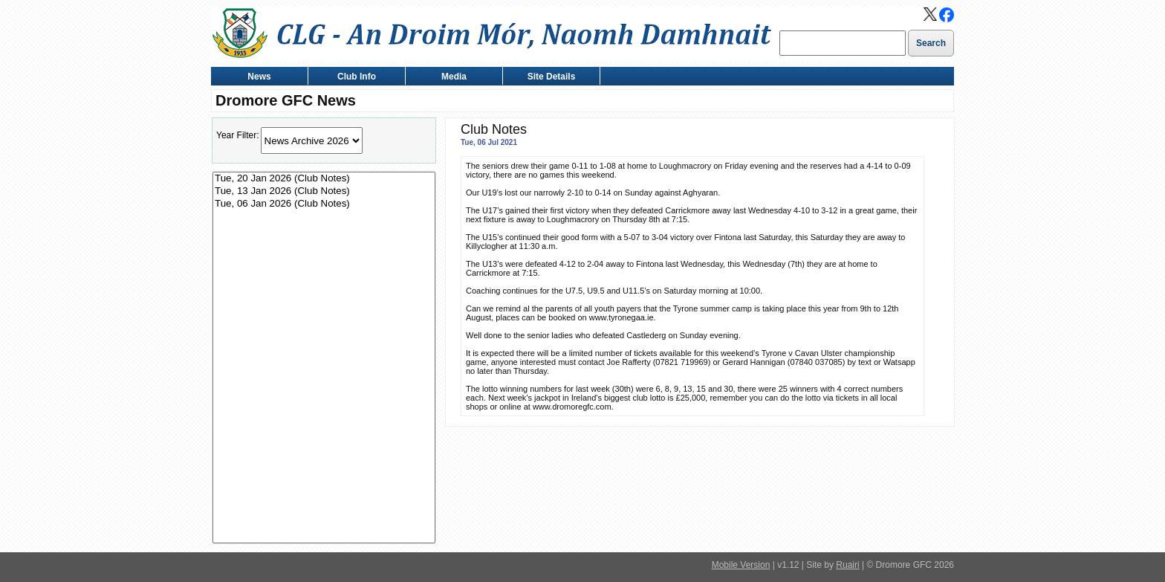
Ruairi (847, 565)
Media (451, 77)
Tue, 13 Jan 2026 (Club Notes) (324, 191)
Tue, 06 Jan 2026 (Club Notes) (324, 204)
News (256, 77)
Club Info (353, 77)
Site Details (548, 77)
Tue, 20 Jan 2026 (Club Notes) (324, 178)
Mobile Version (741, 565)
